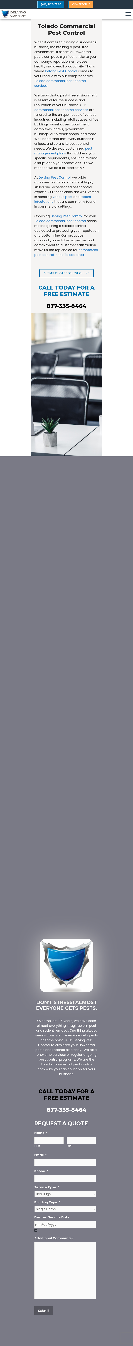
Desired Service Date (52, 1217)
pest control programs (57, 1059)
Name (41, 1133)
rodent (48, 1030)
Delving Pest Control (61, 71)
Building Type (47, 1202)
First (37, 1146)
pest (92, 1025)
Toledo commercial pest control (60, 221)
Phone (41, 1171)
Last (70, 1146)
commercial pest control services (61, 110)
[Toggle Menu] (128, 14)
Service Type (46, 1187)
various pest (62, 197)
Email (40, 1155)
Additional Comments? (53, 1238)
